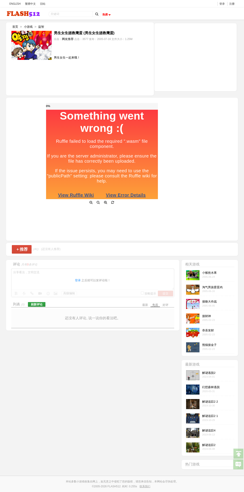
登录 (222, 4)
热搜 (107, 14)
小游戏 (28, 26)
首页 (15, 26)
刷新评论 (36, 304)
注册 (232, 4)
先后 (155, 305)
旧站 (42, 4)
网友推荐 (68, 39)
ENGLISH (15, 4)
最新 (145, 305)
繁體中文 (30, 4)
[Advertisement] (195, 56)
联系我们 (145, 486)
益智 (41, 26)
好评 (165, 305)
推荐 (22, 249)
